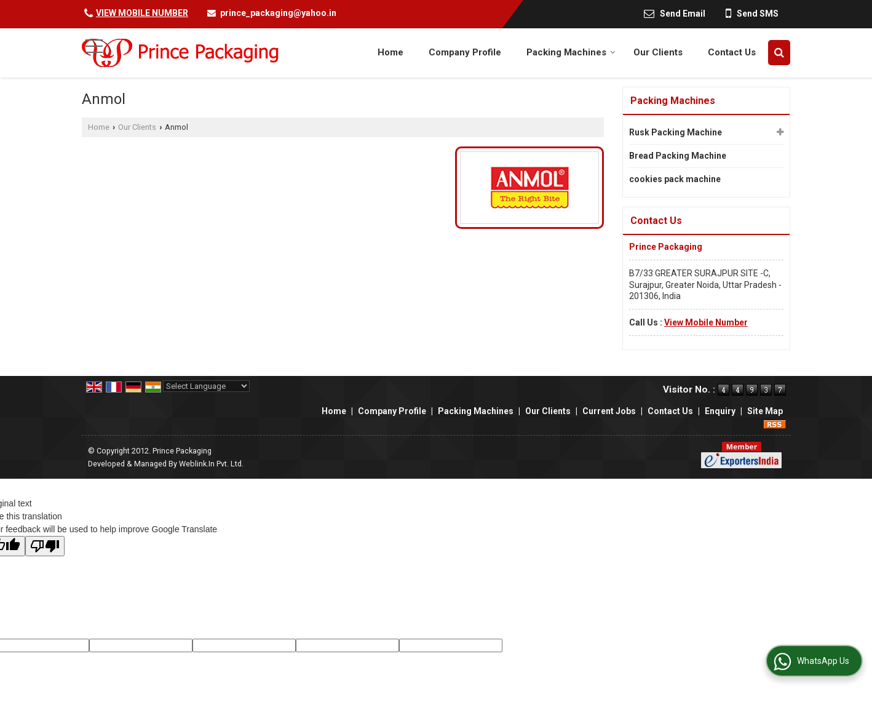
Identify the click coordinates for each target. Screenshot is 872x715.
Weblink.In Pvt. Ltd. (211, 463)
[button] (142, 13)
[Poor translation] (45, 546)
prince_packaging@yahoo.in (278, 13)
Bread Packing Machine (677, 156)
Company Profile (465, 52)
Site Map (765, 411)
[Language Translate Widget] (206, 386)
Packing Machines (571, 52)
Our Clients (658, 52)
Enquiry (720, 411)
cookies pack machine (675, 179)
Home (390, 52)
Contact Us (732, 52)
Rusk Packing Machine (675, 132)
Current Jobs (609, 411)
